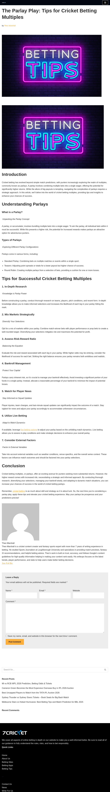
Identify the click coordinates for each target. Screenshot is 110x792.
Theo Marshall (10, 26)
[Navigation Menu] (105, 2)
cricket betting (19, 491)
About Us (6, 759)
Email (42, 591)
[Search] (52, 669)
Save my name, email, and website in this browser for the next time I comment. (42, 636)
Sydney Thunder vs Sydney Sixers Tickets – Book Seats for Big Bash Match (35, 697)
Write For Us (7, 791)
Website (76, 591)
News (4, 787)
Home (4, 755)
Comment (11, 601)
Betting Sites (7, 762)
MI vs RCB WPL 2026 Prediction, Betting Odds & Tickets (27, 683)
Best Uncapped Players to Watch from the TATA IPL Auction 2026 (31, 693)
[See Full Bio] (14, 563)
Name (9, 591)
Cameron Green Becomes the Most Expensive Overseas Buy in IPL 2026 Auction (38, 688)
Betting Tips (7, 769)
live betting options (29, 430)
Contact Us (7, 784)
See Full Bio (7, 563)
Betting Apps (7, 765)
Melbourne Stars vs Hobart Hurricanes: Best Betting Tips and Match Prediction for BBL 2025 (42, 702)
